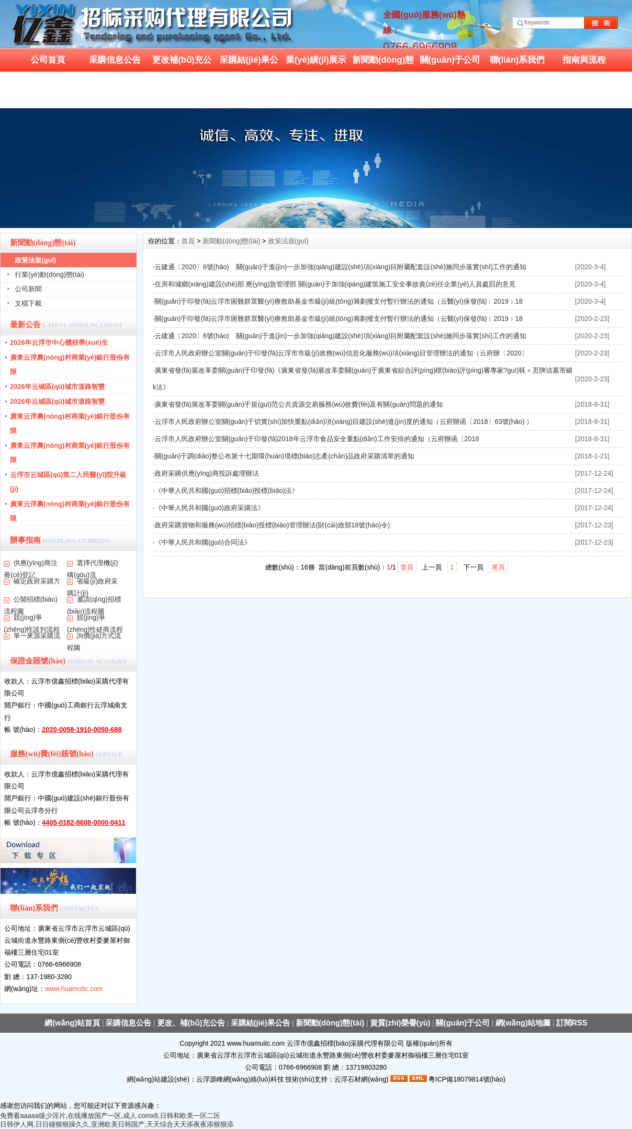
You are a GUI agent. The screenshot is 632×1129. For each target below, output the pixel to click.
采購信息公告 (115, 60)
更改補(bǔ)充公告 (182, 63)
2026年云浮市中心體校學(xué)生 (59, 342)
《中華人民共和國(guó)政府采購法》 (209, 508)
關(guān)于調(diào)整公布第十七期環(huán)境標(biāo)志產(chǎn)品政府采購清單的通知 (284, 456)
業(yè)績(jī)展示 (316, 60)
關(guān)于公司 (450, 60)
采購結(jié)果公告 (249, 63)
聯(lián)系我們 (517, 60)
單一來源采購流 (36, 635)
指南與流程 (584, 60)
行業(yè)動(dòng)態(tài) (49, 274)
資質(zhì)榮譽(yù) (400, 1023)
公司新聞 (28, 289)
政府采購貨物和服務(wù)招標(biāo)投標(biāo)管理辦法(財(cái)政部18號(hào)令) (272, 525)
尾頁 (498, 567)
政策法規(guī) (35, 260)
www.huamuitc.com (74, 988)
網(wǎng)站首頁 (72, 1023)
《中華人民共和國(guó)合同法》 (203, 542)
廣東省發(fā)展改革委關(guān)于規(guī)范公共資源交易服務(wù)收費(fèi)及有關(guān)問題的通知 (299, 404)
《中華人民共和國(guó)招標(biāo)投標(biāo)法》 (226, 490)
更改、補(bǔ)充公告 (191, 1023)
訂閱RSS (571, 1023)
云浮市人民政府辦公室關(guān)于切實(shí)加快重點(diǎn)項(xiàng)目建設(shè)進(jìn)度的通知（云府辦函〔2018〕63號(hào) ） (344, 421)
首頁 (188, 241)
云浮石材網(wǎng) (361, 1079)
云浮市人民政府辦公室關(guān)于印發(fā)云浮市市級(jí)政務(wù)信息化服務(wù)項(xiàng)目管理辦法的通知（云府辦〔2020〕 (341, 353)
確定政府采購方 (36, 581)
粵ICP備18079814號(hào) (467, 1079)
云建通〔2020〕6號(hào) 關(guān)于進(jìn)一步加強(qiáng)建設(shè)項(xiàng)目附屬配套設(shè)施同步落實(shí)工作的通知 (340, 267)
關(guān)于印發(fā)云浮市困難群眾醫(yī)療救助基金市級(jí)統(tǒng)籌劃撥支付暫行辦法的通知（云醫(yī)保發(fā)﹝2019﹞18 (339, 301)
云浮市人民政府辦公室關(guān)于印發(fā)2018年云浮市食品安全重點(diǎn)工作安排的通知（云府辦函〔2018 (317, 439)
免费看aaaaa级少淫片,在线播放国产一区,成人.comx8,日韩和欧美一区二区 (110, 1115)
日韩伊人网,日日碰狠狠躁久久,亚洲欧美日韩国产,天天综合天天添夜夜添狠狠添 (117, 1124)
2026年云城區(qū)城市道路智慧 (57, 386)
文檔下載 (28, 303)
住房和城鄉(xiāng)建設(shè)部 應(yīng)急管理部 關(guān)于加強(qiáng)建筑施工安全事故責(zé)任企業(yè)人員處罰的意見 (335, 284)
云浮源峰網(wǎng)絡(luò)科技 (240, 1079)
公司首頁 (48, 60)
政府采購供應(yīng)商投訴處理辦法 (207, 473)
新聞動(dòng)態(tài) (383, 63)
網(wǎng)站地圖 (523, 1023)
